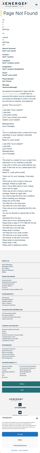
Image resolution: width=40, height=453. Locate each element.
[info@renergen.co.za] (20, 412)
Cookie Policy (14, 450)
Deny (20, 440)
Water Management (25, 370)
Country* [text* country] (7, 56)
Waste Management (25, 372)
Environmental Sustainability (28, 366)
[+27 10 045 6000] (20, 404)
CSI (3, 373)
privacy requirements (10, 94)
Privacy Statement (23, 450)
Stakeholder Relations (8, 372)
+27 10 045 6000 (20, 407)
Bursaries (5, 377)
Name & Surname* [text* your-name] (9, 49)
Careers (4, 370)
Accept (20, 434)
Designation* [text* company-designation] (13, 68)
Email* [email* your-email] (9, 74)
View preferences (20, 445)
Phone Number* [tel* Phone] (8, 80)
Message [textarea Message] (9, 86)
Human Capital (6, 368)
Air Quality (23, 373)
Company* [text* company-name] (10, 62)
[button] (37, 418)
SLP (3, 375)
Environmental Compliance (27, 368)
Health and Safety (7, 366)
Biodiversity (23, 375)
